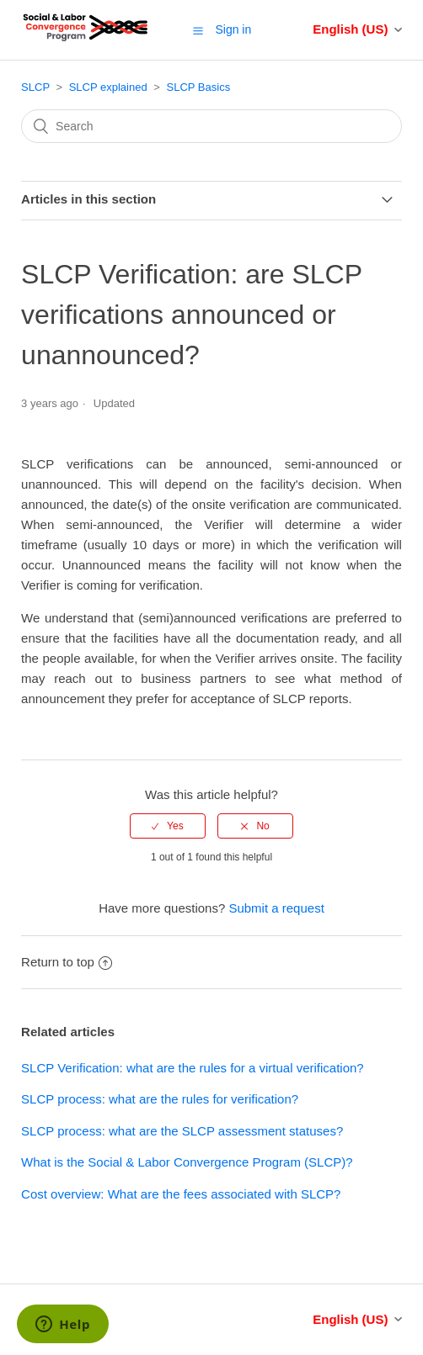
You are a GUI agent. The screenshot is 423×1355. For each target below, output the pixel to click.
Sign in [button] (233, 29)
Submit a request (276, 908)
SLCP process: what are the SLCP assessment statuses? (182, 1131)
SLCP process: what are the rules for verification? (159, 1099)
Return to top (66, 962)
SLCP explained (108, 87)
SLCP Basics (199, 87)
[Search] (211, 126)
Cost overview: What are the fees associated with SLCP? (180, 1194)
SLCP (35, 87)
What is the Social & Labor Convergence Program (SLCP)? (187, 1162)
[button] (198, 30)
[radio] (168, 826)
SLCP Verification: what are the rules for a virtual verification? (192, 1068)
